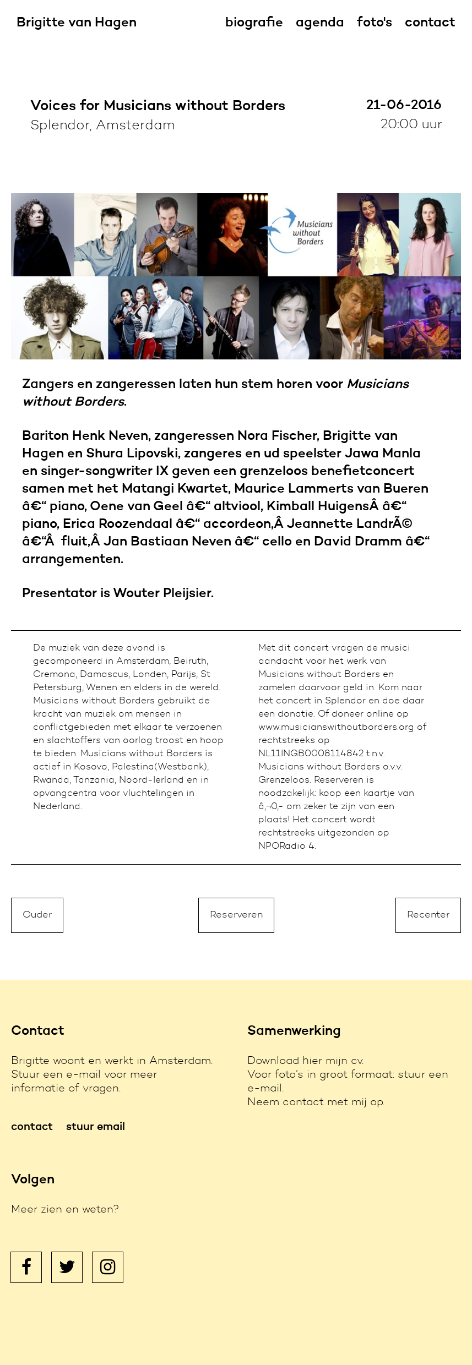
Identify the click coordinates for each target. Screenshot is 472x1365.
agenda (320, 23)
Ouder (37, 915)
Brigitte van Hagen (77, 23)
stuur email (95, 1127)
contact (430, 23)
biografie (254, 23)
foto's (374, 23)
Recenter (428, 915)
